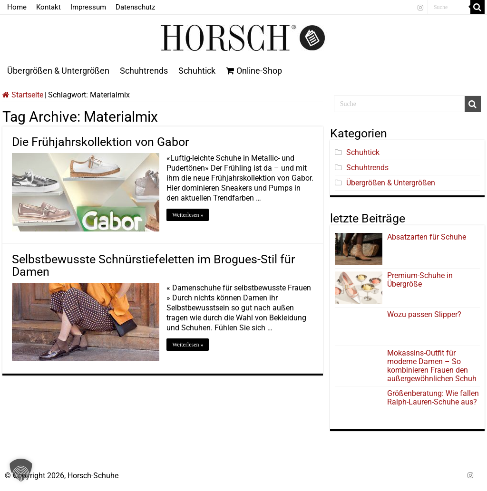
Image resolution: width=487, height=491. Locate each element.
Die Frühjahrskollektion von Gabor (100, 142)
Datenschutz (135, 7)
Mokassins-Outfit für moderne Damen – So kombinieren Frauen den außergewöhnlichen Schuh (432, 365)
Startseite (22, 94)
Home (17, 7)
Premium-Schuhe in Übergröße (420, 280)
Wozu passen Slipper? (424, 314)
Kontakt (48, 7)
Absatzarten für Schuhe (428, 236)
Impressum (88, 7)
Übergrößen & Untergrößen (58, 71)
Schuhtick (196, 71)
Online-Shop (254, 71)
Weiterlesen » (187, 215)
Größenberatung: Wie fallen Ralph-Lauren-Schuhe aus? (433, 397)
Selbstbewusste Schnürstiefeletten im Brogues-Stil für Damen (153, 265)
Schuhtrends (144, 71)
